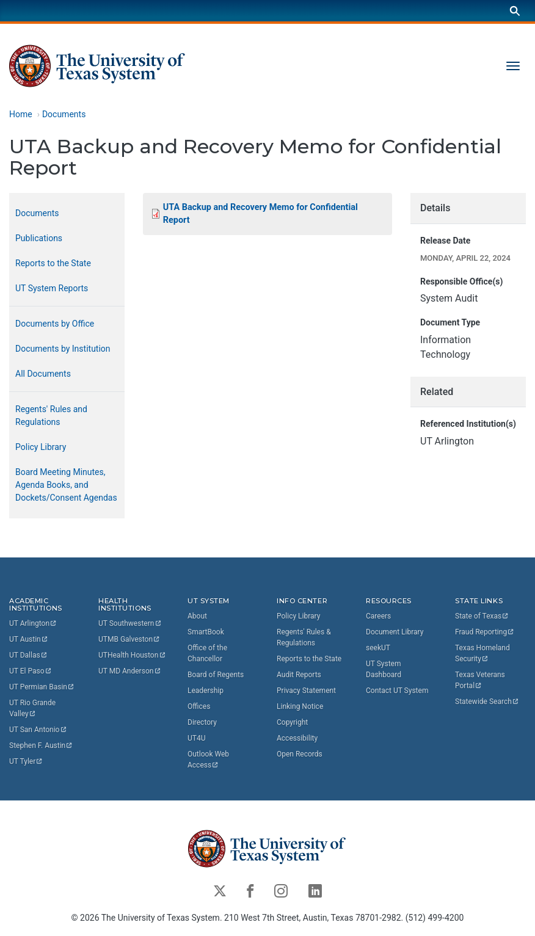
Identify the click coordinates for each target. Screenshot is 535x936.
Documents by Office (54, 323)
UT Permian (42, 687)
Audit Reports (299, 674)
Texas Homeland (483, 653)
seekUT (378, 648)
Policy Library (40, 447)
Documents (64, 114)
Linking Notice (300, 706)
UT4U (196, 738)
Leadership (205, 690)
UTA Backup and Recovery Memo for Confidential (261, 214)
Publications (38, 238)
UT (33, 623)
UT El (30, 671)
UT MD (129, 671)
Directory (202, 722)
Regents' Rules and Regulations (51, 415)
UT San (38, 729)
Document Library (394, 632)
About (197, 616)
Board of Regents (215, 674)
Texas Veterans (481, 680)
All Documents (43, 374)
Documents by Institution (63, 349)
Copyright (292, 722)
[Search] (514, 10)
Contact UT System (397, 690)
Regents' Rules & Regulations (304, 637)
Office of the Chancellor (207, 653)
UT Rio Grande (33, 708)
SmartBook (205, 632)
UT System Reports (51, 288)
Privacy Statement (306, 690)
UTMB (129, 639)
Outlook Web (209, 759)
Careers (378, 616)
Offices (198, 706)
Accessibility (297, 738)
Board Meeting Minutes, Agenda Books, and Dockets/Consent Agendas (66, 484)
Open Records (299, 754)
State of (482, 616)
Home (20, 114)
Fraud (485, 632)
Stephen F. (41, 745)
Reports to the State (53, 263)
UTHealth (132, 655)
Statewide (487, 701)
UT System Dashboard (383, 669)
